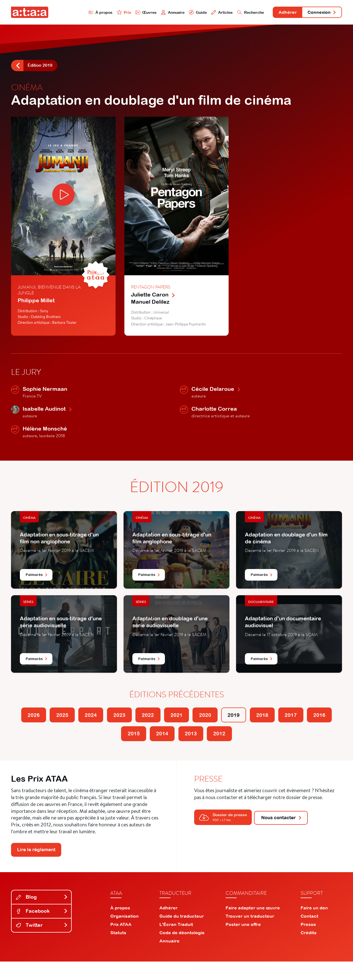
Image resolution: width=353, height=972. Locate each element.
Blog (42, 907)
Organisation (124, 926)
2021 (192, 720)
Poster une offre (243, 934)
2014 (176, 741)
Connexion (319, 13)
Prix (102, 12)
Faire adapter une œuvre (253, 918)
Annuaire (155, 12)
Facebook (42, 921)
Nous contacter (285, 826)
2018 (290, 720)
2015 (144, 741)
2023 (127, 720)
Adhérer (279, 13)
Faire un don (314, 918)
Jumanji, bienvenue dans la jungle (49, 292)
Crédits (309, 943)
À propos (77, 12)
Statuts (118, 943)
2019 (257, 720)
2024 (95, 720)
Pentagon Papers (150, 290)
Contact (309, 926)
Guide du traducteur (181, 926)
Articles (207, 12)
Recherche (238, 12)
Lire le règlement (39, 859)
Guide (181, 12)
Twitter (42, 935)
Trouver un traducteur (250, 926)
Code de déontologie (182, 943)
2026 (30, 720)
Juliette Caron (153, 297)
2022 (160, 720)
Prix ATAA (121, 934)
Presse (308, 934)
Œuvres (126, 12)
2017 (323, 720)
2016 (111, 741)
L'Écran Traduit (176, 934)
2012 (241, 741)
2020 (225, 720)
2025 (62, 720)
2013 (209, 741)
